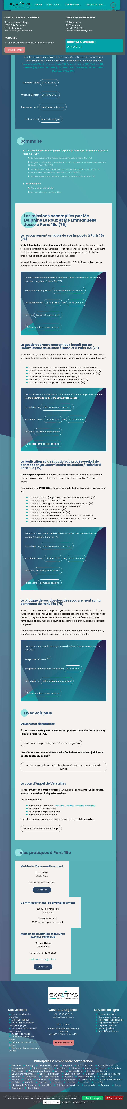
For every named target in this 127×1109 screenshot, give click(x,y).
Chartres (69, 805)
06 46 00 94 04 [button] (74, 46)
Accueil (38, 4)
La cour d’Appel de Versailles (46, 192)
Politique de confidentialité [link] (73, 1102)
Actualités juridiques (109, 1031)
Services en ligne (95, 4)
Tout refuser (114, 1098)
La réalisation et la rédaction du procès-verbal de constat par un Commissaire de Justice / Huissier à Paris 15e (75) (63, 171)
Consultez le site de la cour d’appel (41, 828)
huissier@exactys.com (21, 30)
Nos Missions (73, 4)
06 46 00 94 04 (50, 94)
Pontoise (79, 805)
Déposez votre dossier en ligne (43, 327)
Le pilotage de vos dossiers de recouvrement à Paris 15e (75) (63, 176)
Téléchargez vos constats (111, 1019)
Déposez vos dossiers (109, 1022)
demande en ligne (50, 119)
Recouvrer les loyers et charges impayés (21, 1024)
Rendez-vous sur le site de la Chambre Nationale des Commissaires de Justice (63, 767)
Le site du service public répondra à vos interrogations (51, 743)
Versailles (90, 805)
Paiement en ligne (107, 1014)
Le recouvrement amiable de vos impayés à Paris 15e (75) (61, 157)
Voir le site (42, 889)
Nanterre (59, 805)
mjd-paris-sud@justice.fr (43, 959)
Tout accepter (92, 1098)
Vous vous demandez (42, 188)
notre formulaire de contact (68, 290)
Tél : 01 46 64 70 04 (75, 28)
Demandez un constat (109, 1017)
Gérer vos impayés (21, 1019)
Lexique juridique (107, 1028)
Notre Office (53, 4)
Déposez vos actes (108, 1025)
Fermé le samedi (15, 49)
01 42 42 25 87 (49, 82)
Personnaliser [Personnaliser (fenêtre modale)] (51, 1102)
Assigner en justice (21, 1034)
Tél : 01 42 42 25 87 (13, 28)
